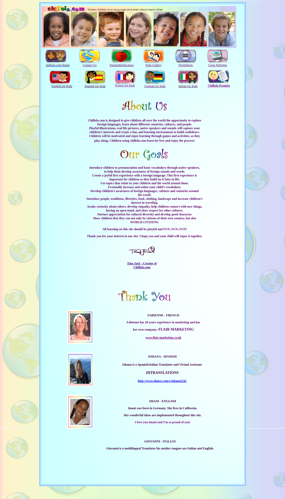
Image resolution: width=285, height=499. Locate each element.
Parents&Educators (122, 65)
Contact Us (90, 65)
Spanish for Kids (94, 86)
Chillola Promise (219, 85)
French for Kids (125, 85)
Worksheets (185, 65)
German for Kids (154, 86)
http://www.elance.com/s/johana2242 (162, 381)
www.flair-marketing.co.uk (163, 337)
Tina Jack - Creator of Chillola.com (142, 265)
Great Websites (217, 65)
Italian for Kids (187, 86)
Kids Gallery (154, 65)
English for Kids (62, 86)
